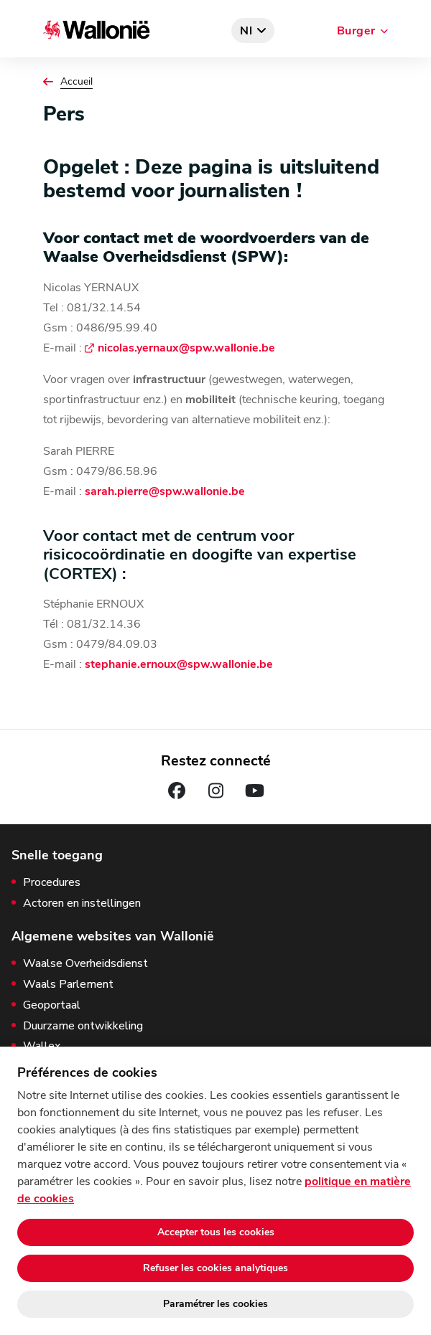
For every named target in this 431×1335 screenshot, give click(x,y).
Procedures (51, 882)
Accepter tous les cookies (215, 1232)
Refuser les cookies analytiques (215, 1268)
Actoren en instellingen (82, 903)
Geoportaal (51, 1005)
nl (246, 31)
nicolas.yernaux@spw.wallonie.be (186, 348)
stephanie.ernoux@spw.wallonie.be (179, 664)
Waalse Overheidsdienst (85, 963)
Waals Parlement (68, 984)
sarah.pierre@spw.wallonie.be (165, 491)
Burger (356, 31)
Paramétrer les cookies (215, 1304)
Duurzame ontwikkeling (83, 1026)
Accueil (76, 81)
